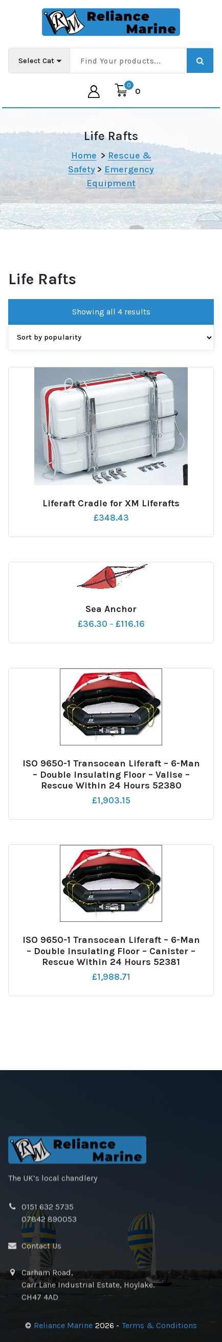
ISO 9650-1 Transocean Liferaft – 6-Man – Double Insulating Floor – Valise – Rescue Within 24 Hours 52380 (111, 790)
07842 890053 (49, 1289)
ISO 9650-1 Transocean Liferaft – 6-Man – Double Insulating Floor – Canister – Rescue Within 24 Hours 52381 (111, 967)
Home (84, 155)
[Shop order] (111, 353)
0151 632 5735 (47, 1277)
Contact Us (41, 1316)
